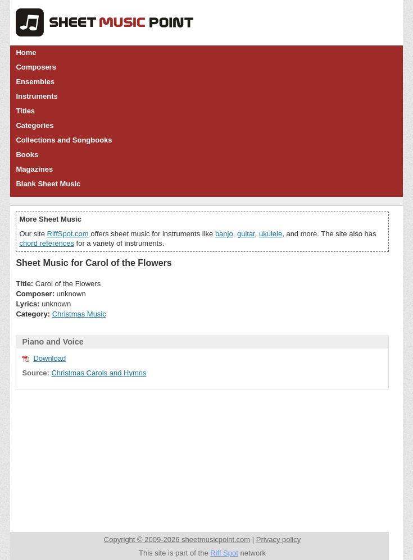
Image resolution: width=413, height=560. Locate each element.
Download (49, 358)
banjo (224, 233)
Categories (34, 125)
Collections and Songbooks (64, 140)
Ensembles (35, 81)
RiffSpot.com (68, 233)
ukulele (270, 233)
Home (26, 52)
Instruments (36, 96)
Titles (25, 111)
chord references (46, 243)
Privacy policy (278, 539)
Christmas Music (79, 314)
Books (27, 154)
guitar (246, 233)
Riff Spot (224, 553)
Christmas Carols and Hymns (98, 373)
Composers (36, 67)
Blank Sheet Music (48, 184)
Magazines (34, 169)
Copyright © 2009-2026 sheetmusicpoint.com (177, 539)
